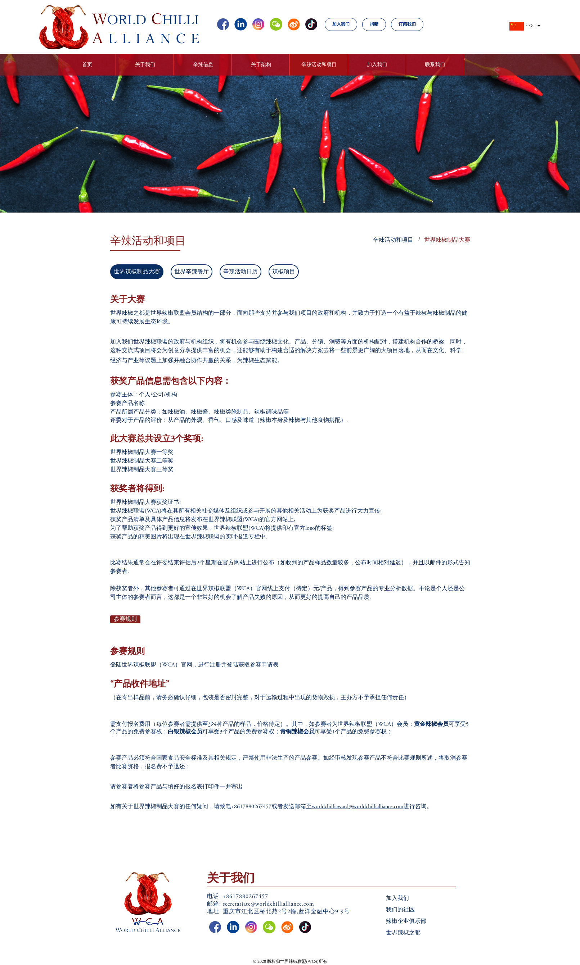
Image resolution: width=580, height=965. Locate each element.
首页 (87, 65)
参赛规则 (125, 619)
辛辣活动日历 (240, 272)
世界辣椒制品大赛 (447, 240)
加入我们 (341, 24)
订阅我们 (407, 24)
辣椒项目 (283, 272)
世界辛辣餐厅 (191, 272)
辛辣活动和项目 (393, 240)
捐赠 (374, 24)
